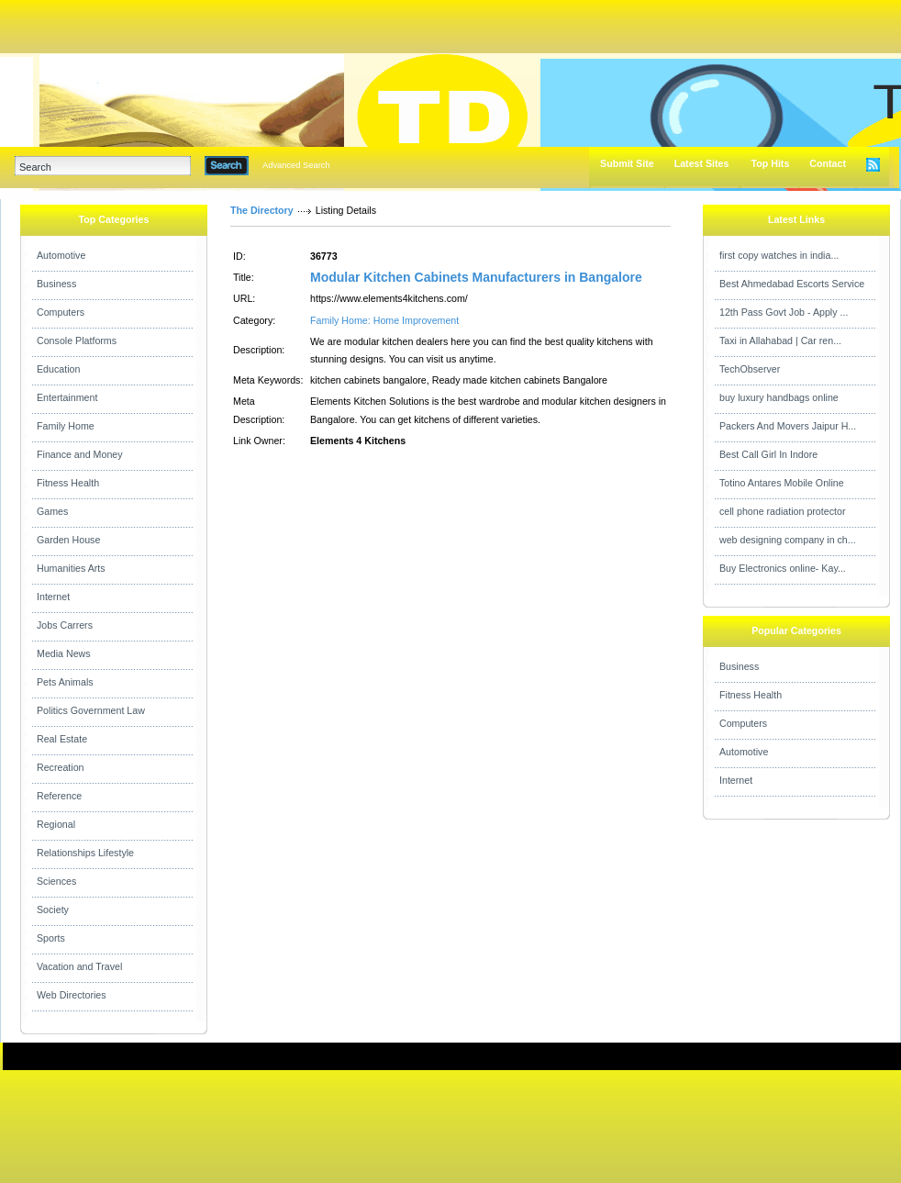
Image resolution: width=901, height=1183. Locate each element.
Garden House (68, 539)
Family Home (66, 425)
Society (53, 909)
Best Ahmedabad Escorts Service (791, 283)
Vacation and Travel (79, 966)
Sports (51, 937)
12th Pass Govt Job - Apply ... (783, 312)
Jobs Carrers (65, 625)
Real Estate (62, 738)
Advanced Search (296, 165)
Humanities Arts (71, 568)
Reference (59, 795)
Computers (60, 312)
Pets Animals (65, 681)
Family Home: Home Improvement (384, 320)
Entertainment (67, 397)
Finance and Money (80, 454)
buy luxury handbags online (779, 397)
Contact (827, 163)
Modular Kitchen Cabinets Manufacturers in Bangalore (476, 277)
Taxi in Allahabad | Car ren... (780, 340)
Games (52, 511)
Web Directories (71, 994)
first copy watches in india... (779, 255)
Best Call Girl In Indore (768, 454)
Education (58, 368)
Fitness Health (68, 482)
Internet (53, 596)
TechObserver (749, 368)
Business (56, 283)
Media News (64, 653)
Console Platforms (77, 340)
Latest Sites (701, 163)
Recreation (60, 767)
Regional (56, 824)
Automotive (61, 255)
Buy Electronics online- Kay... (782, 568)
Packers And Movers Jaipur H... (787, 425)
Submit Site (627, 163)
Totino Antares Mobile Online (781, 482)
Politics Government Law (91, 710)
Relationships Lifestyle (85, 852)
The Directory (262, 210)
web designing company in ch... (787, 539)
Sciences (56, 881)
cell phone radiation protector (782, 511)
